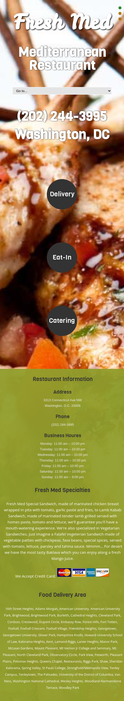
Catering (62, 320)
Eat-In (62, 257)
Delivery (62, 194)
